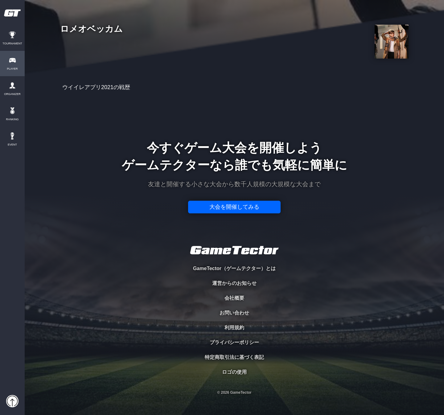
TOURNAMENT (12, 43)
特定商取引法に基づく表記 (234, 357)
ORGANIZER (12, 94)
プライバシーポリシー (234, 342)
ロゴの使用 (234, 372)
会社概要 (234, 298)
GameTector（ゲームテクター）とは (234, 268)
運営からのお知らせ (234, 283)
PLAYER (12, 69)
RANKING (12, 119)
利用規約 (234, 327)
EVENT (12, 144)
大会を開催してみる (234, 207)
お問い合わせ (234, 312)
